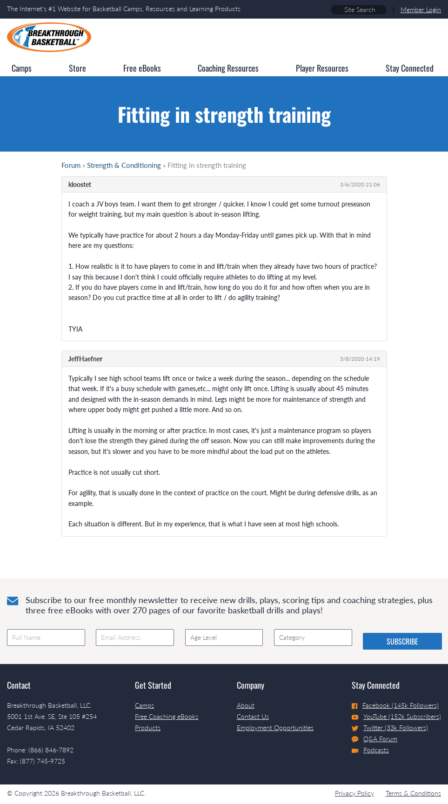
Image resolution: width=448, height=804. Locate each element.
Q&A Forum (374, 739)
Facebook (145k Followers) (395, 705)
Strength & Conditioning (124, 165)
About (245, 705)
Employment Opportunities (275, 727)
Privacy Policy (354, 793)
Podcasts (370, 750)
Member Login (421, 9)
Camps (144, 705)
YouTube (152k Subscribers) (396, 716)
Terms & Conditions (413, 793)
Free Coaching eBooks (166, 716)
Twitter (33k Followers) (390, 727)
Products (147, 727)
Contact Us (253, 716)
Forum (70, 165)
